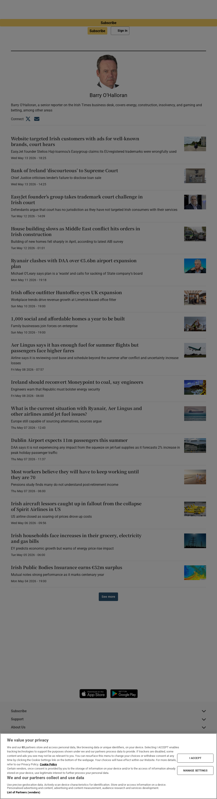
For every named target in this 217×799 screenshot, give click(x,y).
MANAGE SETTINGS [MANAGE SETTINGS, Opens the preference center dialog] (195, 770)
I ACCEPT (195, 758)
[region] (108, 766)
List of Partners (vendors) (23, 792)
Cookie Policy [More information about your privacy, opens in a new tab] (48, 764)
